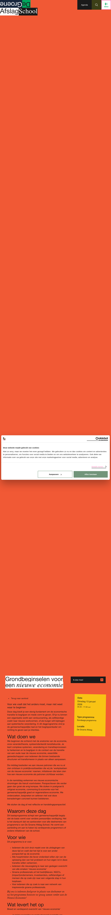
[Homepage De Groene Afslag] (19, 9)
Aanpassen (55, 474)
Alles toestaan (91, 474)
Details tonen (97, 467)
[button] (84, 5)
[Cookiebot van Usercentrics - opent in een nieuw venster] (97, 439)
